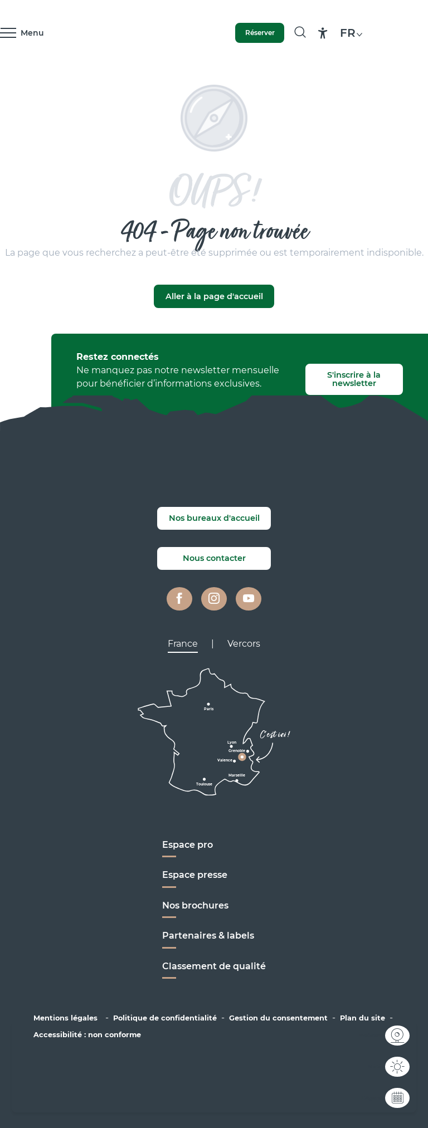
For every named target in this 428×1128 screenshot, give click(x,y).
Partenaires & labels (208, 935)
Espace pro (187, 844)
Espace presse (194, 875)
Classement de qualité (214, 966)
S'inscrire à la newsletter (354, 379)
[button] (352, 32)
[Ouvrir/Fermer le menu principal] (22, 33)
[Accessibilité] (323, 33)
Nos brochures (195, 905)
